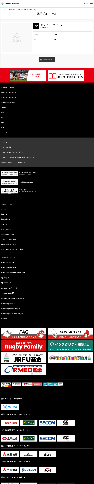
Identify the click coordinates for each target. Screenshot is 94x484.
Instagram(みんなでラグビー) (11, 313)
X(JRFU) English (7, 283)
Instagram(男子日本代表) (9, 308)
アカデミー (5, 132)
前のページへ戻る (47, 60)
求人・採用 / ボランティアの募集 (12, 249)
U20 (2, 117)
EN (87, 3)
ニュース (4, 142)
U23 (2, 112)
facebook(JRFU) (6, 262)
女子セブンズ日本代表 (8, 97)
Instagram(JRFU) (7, 303)
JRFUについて (6, 209)
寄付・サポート (6, 229)
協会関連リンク (6, 219)
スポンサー (5, 224)
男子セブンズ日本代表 (8, 92)
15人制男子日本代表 (8, 87)
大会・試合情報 (6, 147)
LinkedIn (4, 319)
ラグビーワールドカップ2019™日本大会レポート (17, 157)
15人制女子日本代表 (8, 102)
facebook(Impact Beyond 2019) (12, 272)
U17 (2, 127)
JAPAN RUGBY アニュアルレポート (13, 162)
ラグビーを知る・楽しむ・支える (12, 152)
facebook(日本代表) (8, 267)
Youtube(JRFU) (6, 293)
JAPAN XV (4, 107)
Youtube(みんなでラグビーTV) (11, 299)
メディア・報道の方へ (8, 239)
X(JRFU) (4, 278)
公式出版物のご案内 (7, 234)
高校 (2, 122)
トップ (3, 10)
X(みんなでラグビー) (8, 288)
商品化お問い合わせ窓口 (9, 244)
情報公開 (4, 214)
